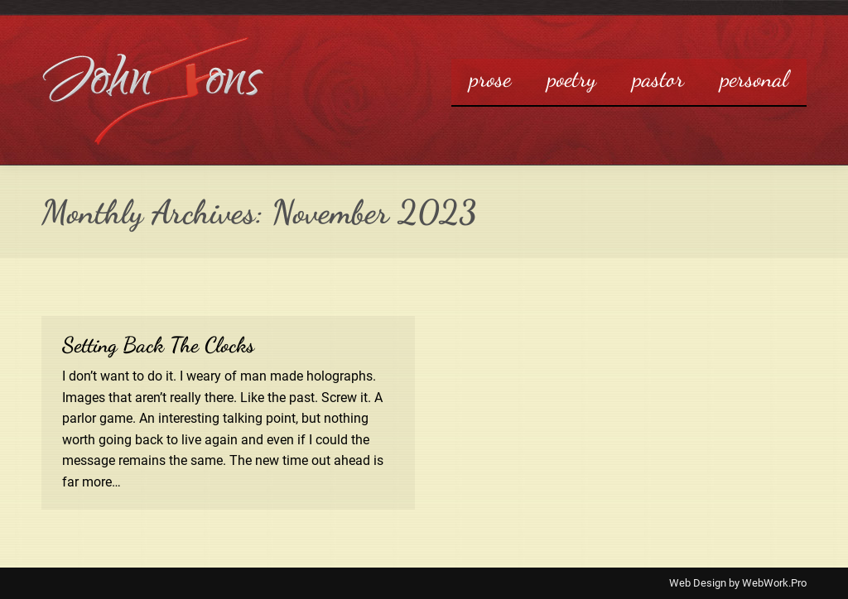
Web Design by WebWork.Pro (738, 583)
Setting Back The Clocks (158, 344)
